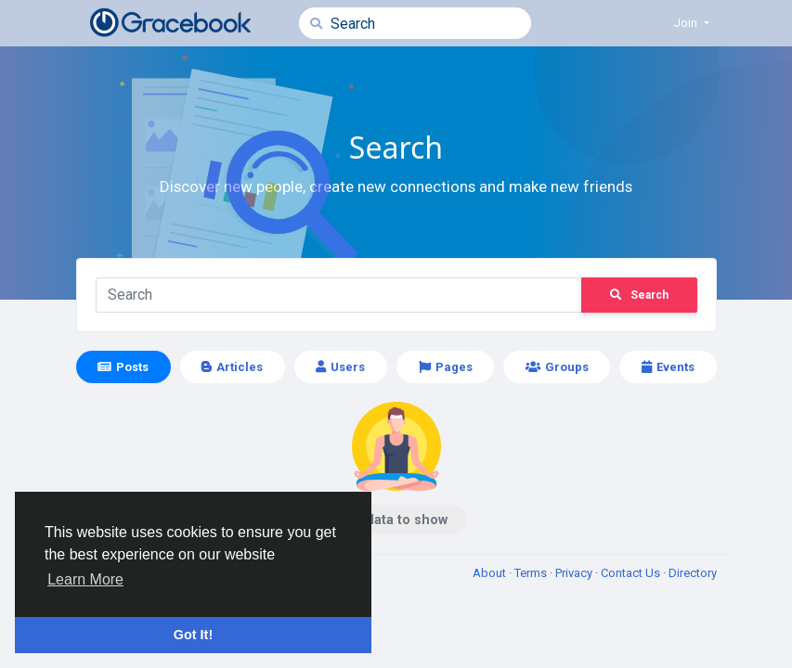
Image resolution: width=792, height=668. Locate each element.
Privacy (575, 573)
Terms (532, 573)
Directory (693, 573)
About (491, 573)
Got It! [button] (193, 634)
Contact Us (632, 573)
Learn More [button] (85, 579)
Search (639, 295)
